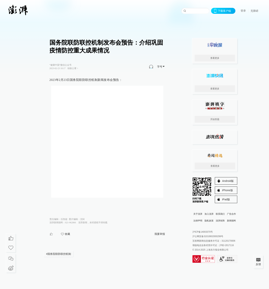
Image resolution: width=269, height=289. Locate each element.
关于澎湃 (197, 214)
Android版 (228, 180)
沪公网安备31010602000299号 (207, 236)
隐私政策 (209, 220)
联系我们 (220, 214)
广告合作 (231, 214)
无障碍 (254, 10)
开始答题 (214, 119)
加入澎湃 (209, 214)
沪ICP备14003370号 (202, 232)
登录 (243, 10)
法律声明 (197, 220)
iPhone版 (227, 190)
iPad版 (226, 199)
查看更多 (214, 58)
